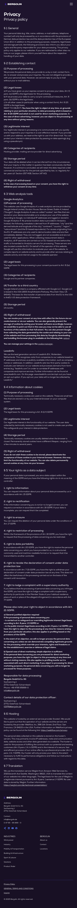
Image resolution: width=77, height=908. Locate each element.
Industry (7, 844)
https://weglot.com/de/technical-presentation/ (25, 785)
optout (66, 338)
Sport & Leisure (10, 857)
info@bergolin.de (11, 690)
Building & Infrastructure (13, 853)
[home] (13, 4)
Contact (43, 844)
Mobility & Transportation (14, 849)
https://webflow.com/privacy (54, 730)
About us (43, 840)
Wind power (9, 840)
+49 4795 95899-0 (20, 687)
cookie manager (45, 344)
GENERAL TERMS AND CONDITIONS (18, 888)
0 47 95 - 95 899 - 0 (12, 823)
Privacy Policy (9, 884)
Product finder (9, 866)
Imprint (7, 893)
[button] (70, 4)
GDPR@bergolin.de (12, 706)
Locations (44, 849)
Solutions (7, 862)
